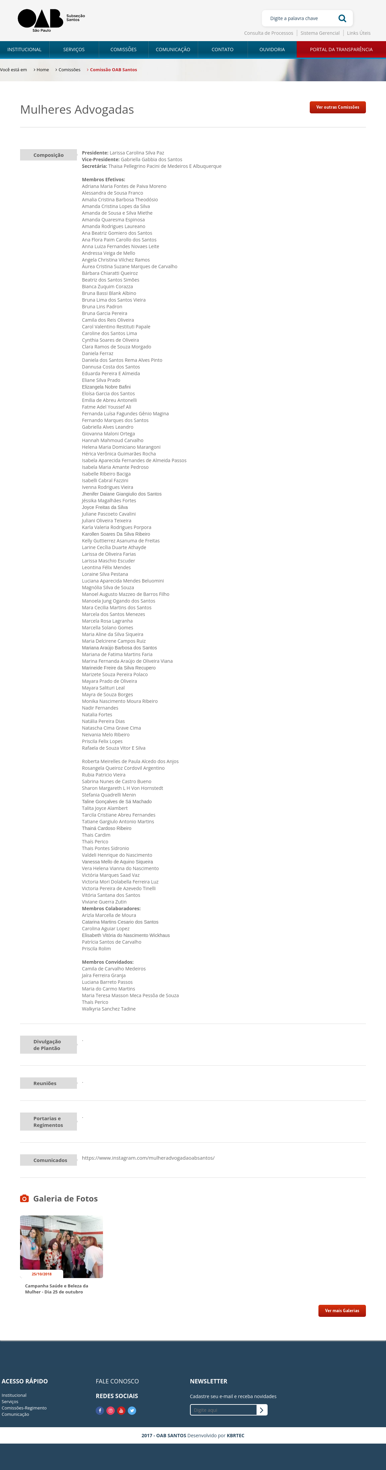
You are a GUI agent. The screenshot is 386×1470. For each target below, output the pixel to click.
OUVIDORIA (272, 49)
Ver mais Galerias (342, 1311)
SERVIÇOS (74, 49)
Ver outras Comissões (337, 107)
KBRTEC (236, 1435)
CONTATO (222, 49)
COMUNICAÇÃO (173, 49)
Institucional (14, 1395)
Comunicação (15, 1414)
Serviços (10, 1401)
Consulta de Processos (268, 33)
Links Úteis (359, 33)
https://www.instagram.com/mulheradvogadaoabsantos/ (148, 1157)
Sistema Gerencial (320, 33)
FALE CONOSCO (117, 1381)
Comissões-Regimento (24, 1408)
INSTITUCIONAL (24, 49)
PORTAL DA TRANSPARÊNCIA (341, 49)
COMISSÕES (123, 49)
